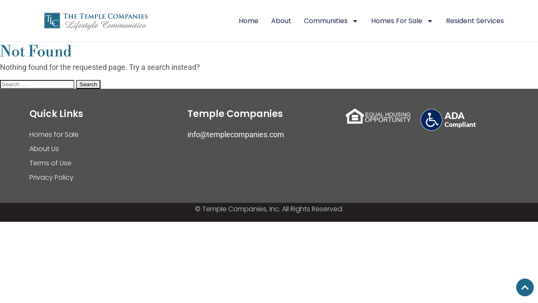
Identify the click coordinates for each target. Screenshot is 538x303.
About (281, 21)
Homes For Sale (402, 21)
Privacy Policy (51, 177)
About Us (44, 149)
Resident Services (475, 21)
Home (248, 21)
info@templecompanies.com (235, 134)
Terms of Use (50, 163)
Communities (331, 21)
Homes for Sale (54, 134)
